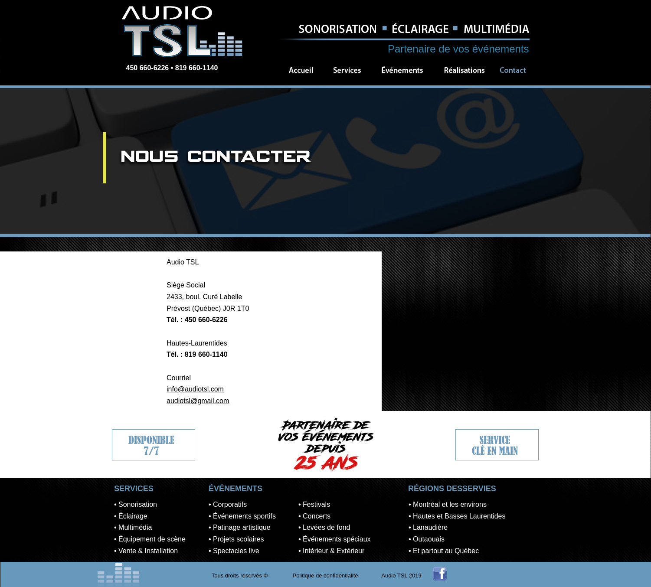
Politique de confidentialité (325, 575)
